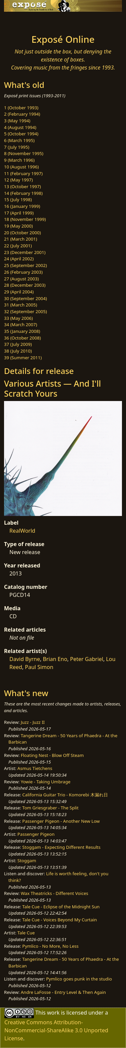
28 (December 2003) (24, 285)
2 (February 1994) (22, 114)
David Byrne (24, 659)
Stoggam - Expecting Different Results (61, 847)
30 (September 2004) (25, 298)
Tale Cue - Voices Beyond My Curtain (59, 920)
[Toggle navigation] (21, 21)
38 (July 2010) (18, 351)
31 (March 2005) (20, 305)
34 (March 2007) (20, 324)
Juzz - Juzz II (33, 722)
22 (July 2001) (18, 246)
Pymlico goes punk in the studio (79, 979)
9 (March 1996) (19, 160)
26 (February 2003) (23, 272)
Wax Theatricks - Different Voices (54, 893)
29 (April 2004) (19, 292)
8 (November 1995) (23, 153)
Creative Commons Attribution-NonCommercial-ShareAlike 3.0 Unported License (56, 1030)
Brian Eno (55, 659)
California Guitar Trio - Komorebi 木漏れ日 (65, 795)
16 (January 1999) (22, 206)
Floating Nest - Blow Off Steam (52, 755)
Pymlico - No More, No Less (50, 946)
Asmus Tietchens (34, 768)
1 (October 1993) (21, 108)
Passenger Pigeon (35, 834)
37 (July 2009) (18, 344)
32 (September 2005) (25, 311)
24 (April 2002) (19, 259)
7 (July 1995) (16, 147)
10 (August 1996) (21, 167)
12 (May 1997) (18, 180)
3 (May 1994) (17, 121)
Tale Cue (26, 933)
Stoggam (26, 861)
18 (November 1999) (25, 219)
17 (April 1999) (19, 213)
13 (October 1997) (22, 186)
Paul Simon (39, 667)
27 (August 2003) (21, 279)
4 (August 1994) (20, 127)
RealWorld (22, 530)
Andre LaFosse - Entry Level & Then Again (63, 992)
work (53, 1012)
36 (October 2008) (22, 338)
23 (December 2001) (24, 252)
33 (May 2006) (18, 318)
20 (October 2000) (22, 233)
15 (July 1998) (18, 199)
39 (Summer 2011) (23, 358)
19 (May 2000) (18, 226)
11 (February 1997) (23, 173)
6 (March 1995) (19, 140)
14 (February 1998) (23, 193)
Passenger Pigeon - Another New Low (61, 821)
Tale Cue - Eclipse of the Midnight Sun (60, 907)
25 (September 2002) (25, 265)
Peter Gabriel (86, 659)
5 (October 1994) (21, 134)
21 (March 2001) (20, 239)
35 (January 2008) (22, 331)
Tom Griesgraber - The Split (50, 808)
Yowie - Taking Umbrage (46, 782)
